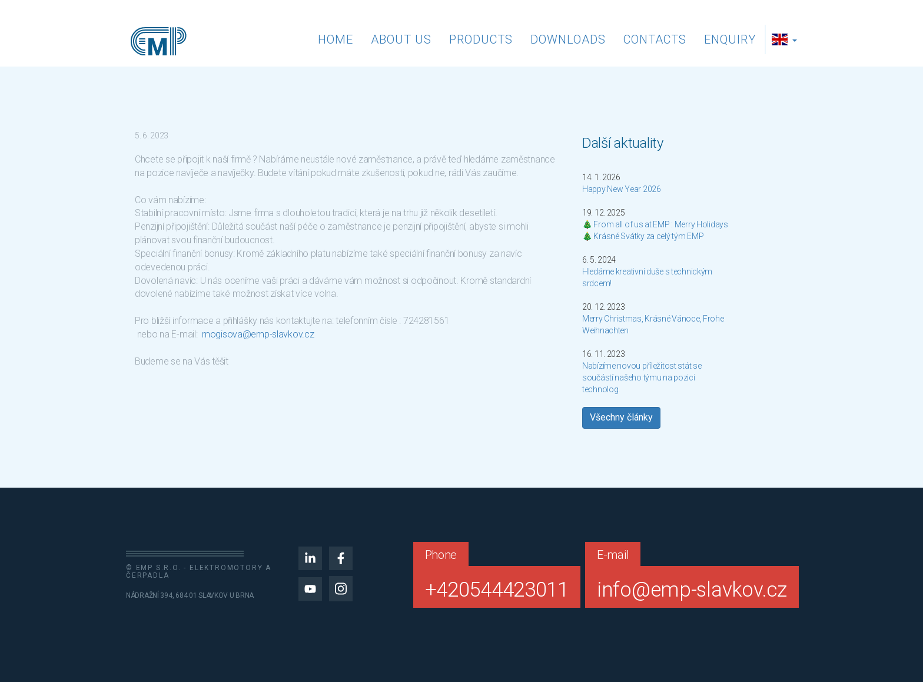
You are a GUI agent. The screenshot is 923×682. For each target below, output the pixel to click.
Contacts (654, 39)
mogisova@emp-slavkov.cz (258, 334)
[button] (786, 39)
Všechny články (621, 417)
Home (335, 39)
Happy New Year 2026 (621, 189)
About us (401, 39)
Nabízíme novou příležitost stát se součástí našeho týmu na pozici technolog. (641, 377)
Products (481, 39)
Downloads (568, 39)
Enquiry (730, 39)
